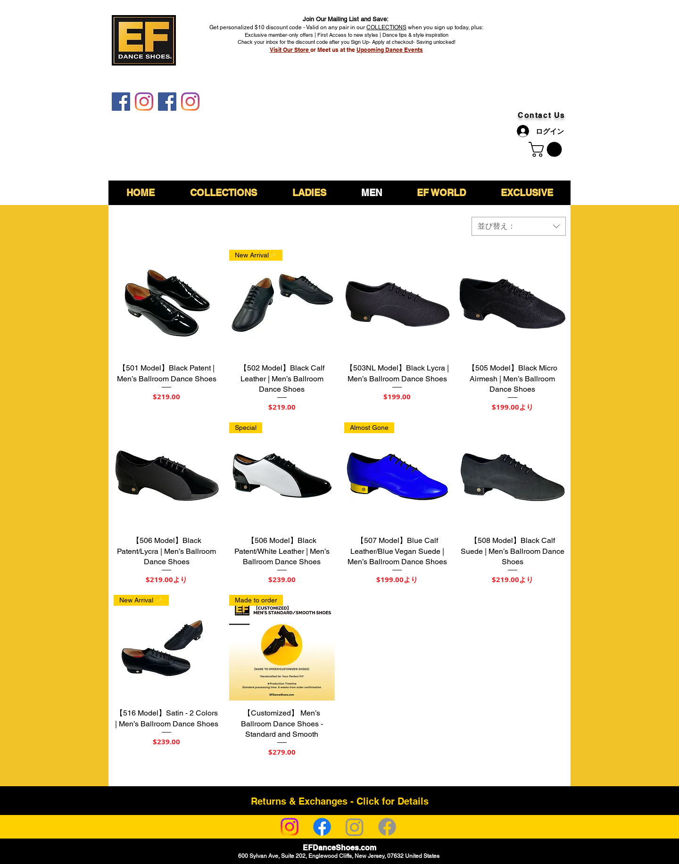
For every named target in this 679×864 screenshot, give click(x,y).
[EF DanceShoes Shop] (167, 101)
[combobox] (519, 226)
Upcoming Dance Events (389, 49)
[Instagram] (289, 827)
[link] (547, 149)
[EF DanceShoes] (121, 101)
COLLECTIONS (386, 27)
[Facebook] (322, 827)
